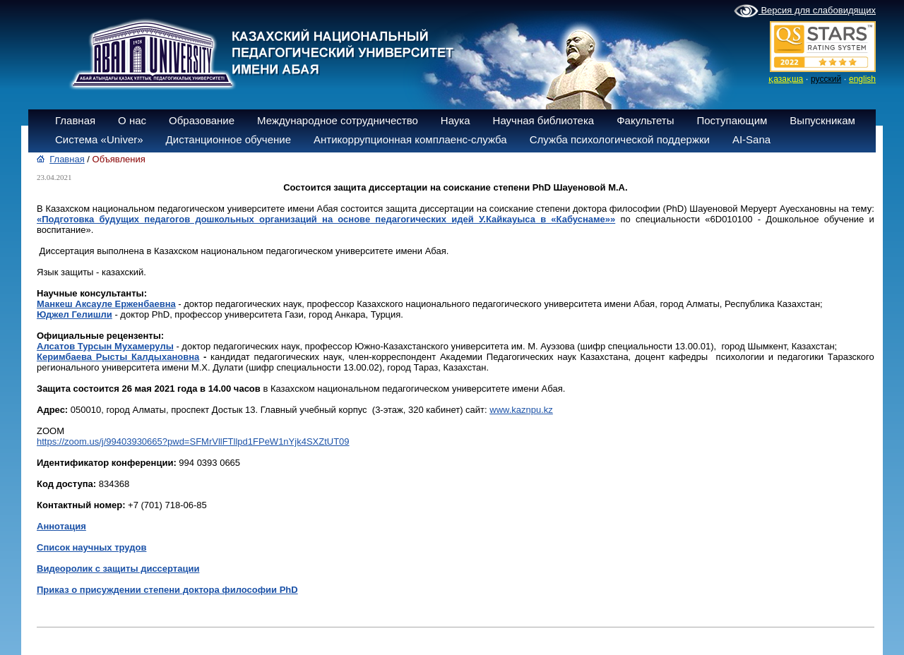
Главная (75, 120)
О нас (132, 120)
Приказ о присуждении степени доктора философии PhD (167, 589)
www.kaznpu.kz (521, 409)
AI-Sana (751, 139)
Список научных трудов (91, 547)
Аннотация (61, 526)
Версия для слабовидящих (805, 11)
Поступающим (731, 120)
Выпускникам (822, 120)
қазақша (785, 79)
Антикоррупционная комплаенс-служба (410, 139)
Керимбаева (66, 356)
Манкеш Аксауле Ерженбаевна (106, 304)
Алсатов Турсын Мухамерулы (105, 346)
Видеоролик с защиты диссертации (118, 568)
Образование (201, 120)
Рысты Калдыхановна (147, 356)
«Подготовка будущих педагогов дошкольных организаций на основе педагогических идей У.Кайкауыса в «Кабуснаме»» (326, 219)
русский (826, 79)
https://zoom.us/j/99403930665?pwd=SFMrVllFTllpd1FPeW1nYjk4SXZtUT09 (193, 441)
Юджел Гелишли (74, 314)
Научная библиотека (544, 120)
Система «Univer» (99, 139)
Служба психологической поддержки (620, 139)
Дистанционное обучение (228, 139)
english (862, 79)
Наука (455, 120)
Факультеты (645, 120)
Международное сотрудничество (337, 120)
